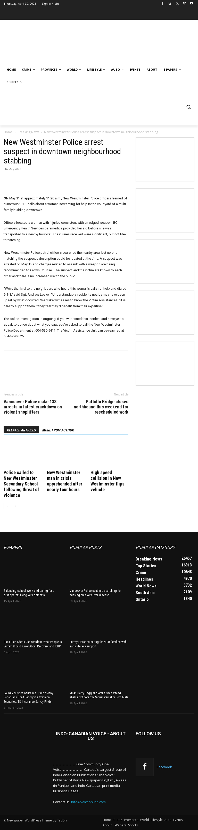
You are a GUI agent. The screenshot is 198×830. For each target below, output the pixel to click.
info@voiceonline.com (88, 801)
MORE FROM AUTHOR (58, 430)
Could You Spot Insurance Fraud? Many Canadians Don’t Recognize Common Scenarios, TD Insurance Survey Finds (28, 697)
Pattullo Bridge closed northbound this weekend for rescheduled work (101, 407)
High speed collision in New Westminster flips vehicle (107, 481)
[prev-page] (7, 506)
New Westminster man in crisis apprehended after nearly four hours (64, 481)
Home (8, 132)
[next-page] (15, 506)
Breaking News (28, 132)
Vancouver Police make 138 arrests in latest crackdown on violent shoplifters (33, 407)
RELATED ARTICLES (21, 430)
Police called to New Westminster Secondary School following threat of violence (21, 484)
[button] (188, 107)
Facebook (164, 767)
